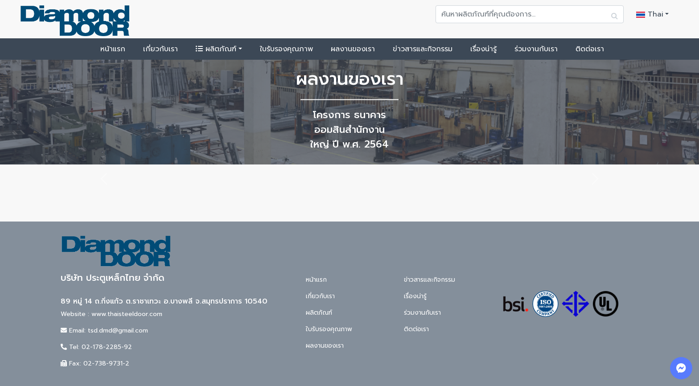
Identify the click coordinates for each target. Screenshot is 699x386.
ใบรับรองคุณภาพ (286, 49)
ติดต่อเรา (590, 49)
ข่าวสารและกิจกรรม (422, 49)
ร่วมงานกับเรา (536, 49)
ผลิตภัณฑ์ (216, 49)
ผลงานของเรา (353, 49)
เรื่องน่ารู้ (483, 49)
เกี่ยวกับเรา (160, 49)
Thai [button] (649, 14)
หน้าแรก (112, 49)
